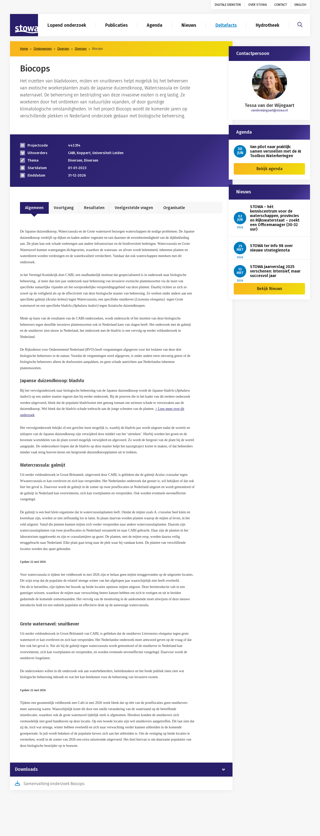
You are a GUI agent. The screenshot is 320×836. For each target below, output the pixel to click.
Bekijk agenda (269, 168)
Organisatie (174, 207)
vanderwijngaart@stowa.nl (269, 110)
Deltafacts (226, 25)
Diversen (63, 48)
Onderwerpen (43, 48)
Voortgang (64, 207)
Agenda (154, 25)
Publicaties (116, 25)
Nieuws (189, 25)
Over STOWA (257, 4)
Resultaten (94, 207)
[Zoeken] (300, 24)
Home (24, 48)
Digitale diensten (228, 4)
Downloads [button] (26, 769)
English (300, 4)
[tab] (121, 770)
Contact (280, 4)
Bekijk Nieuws (269, 288)
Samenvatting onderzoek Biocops (54, 783)
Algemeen (34, 207)
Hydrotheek (267, 25)
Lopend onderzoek (67, 25)
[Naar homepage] (24, 25)
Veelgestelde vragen (134, 207)
